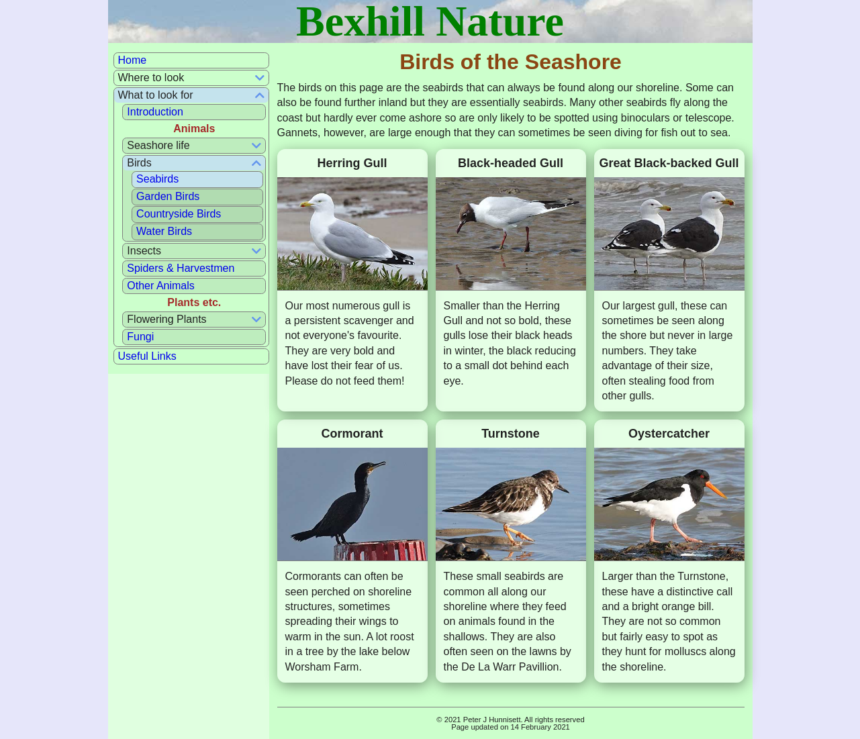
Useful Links (147, 356)
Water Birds (164, 231)
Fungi (140, 336)
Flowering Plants (166, 319)
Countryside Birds (178, 213)
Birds (139, 162)
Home (132, 60)
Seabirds (157, 179)
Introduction (155, 111)
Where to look (151, 77)
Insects (144, 250)
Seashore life (158, 145)
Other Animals (160, 285)
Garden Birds (167, 196)
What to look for (155, 95)
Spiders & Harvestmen (180, 268)
